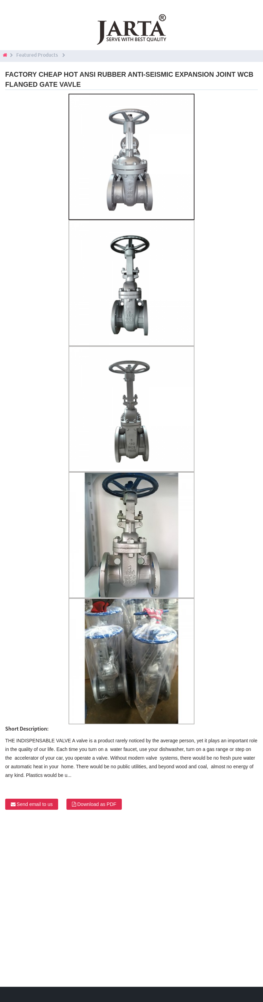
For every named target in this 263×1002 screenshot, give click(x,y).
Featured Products (37, 55)
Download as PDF (96, 804)
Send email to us (35, 804)
